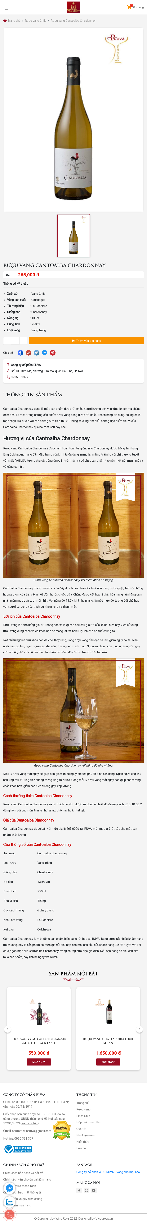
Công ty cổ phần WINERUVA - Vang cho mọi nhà (108, 1172)
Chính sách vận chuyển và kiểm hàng (27, 1179)
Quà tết (81, 1129)
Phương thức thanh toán (19, 1186)
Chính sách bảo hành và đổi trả (23, 1173)
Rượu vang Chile (35, 20)
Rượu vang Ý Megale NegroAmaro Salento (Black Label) (39, 1041)
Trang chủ (11, 20)
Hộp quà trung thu (88, 1122)
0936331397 (19, 377)
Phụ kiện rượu (85, 1135)
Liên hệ (81, 1148)
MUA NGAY (39, 1062)
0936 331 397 (23, 1138)
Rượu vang (83, 1109)
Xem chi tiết (29, 1123)
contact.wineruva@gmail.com (31, 1131)
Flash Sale (83, 1116)
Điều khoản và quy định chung (22, 1199)
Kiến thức (82, 1142)
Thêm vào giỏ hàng (86, 341)
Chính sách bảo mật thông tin (22, 1192)
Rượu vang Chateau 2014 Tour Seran (108, 1041)
